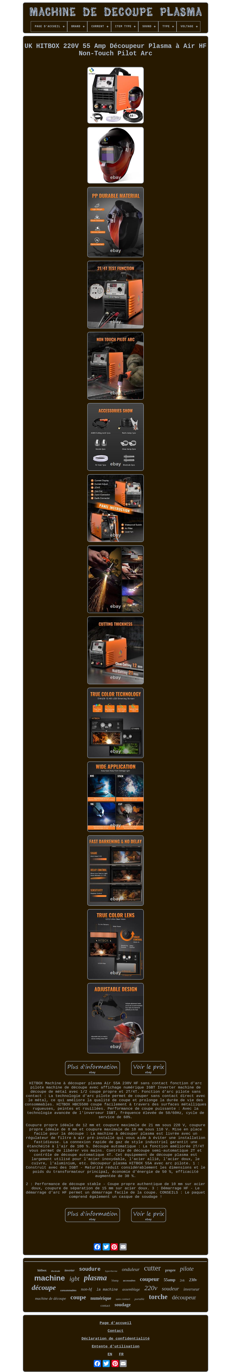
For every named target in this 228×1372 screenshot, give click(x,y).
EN (110, 1354)
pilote (187, 1268)
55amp (169, 1280)
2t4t (182, 1280)
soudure (90, 1269)
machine (49, 1278)
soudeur (170, 1288)
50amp (115, 1280)
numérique (100, 1298)
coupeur (149, 1279)
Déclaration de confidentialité (115, 1339)
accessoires (129, 1280)
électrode (55, 1271)
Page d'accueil (116, 1323)
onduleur (130, 1269)
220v (150, 1287)
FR (121, 1354)
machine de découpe (50, 1298)
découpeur (184, 1297)
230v (193, 1280)
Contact (115, 1331)
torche (158, 1297)
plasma (95, 1277)
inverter (70, 1270)
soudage (122, 1304)
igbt (74, 1278)
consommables (68, 1290)
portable (139, 1299)
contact (105, 1305)
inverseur (191, 1289)
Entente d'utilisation (115, 1346)
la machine (107, 1290)
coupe (78, 1297)
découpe (44, 1287)
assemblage (131, 1289)
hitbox (42, 1270)
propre (170, 1270)
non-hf (86, 1289)
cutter (152, 1268)
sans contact (123, 1299)
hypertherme (111, 1271)
